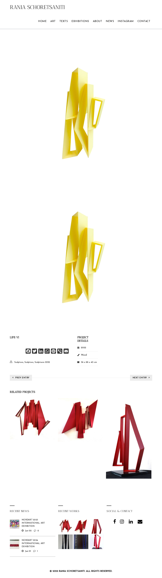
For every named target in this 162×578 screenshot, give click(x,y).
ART (53, 21)
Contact (143, 21)
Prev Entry (20, 377)
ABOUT (97, 21)
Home (42, 21)
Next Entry (141, 377)
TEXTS (63, 21)
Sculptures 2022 (42, 362)
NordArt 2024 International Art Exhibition (33, 543)
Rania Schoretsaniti (72, 571)
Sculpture (18, 362)
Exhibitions (80, 21)
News (110, 21)
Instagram (126, 21)
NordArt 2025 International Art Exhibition (33, 523)
